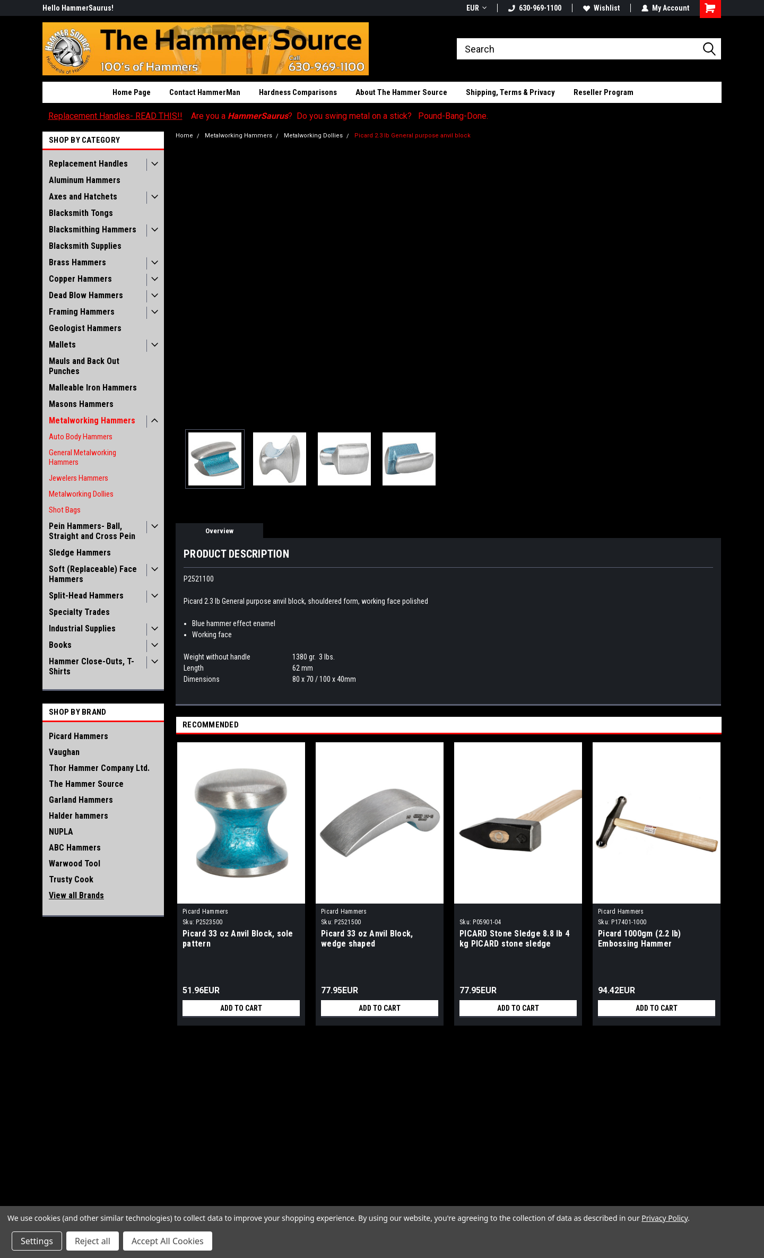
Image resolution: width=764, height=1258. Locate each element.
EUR (476, 8)
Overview (219, 531)
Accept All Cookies (168, 1241)
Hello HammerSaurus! (78, 8)
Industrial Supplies (82, 628)
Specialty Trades (79, 612)
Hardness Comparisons (298, 92)
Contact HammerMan (204, 92)
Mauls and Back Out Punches (84, 366)
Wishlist (601, 8)
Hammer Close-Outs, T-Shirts (91, 666)
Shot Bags (65, 510)
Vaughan (64, 752)
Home (184, 135)
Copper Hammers (80, 279)
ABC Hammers (75, 848)
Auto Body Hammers (80, 436)
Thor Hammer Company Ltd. (99, 768)
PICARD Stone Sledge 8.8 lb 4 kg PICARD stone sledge (514, 939)
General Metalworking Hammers (82, 457)
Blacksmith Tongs (81, 213)
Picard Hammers (78, 736)
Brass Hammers (77, 262)
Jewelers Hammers (78, 478)
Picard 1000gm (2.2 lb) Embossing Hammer (639, 939)
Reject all (92, 1241)
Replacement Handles (88, 164)
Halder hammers (78, 816)
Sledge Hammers (80, 553)
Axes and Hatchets (83, 197)
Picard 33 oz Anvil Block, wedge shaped (367, 939)
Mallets (62, 345)
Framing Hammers (82, 312)
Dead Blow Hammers (86, 295)
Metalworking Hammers (92, 420)
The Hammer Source (86, 784)
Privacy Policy (664, 1218)
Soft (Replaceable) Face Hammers (93, 574)
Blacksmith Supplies (85, 246)
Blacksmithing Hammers (92, 229)
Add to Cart (241, 1008)
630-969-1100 (534, 8)
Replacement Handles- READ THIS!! (115, 116)
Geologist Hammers (85, 328)
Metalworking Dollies (81, 494)
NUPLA (61, 832)
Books (60, 645)
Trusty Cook (71, 879)
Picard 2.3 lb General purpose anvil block (412, 135)
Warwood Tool (74, 863)
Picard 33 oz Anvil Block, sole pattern (238, 939)
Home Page (131, 92)
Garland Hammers (81, 800)
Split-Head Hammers (86, 596)
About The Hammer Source (401, 92)
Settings (37, 1241)
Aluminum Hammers (84, 180)
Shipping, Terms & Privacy (510, 92)
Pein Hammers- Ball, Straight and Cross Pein (92, 531)
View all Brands (76, 895)
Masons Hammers (81, 404)
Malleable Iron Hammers (93, 388)
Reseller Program (603, 92)
